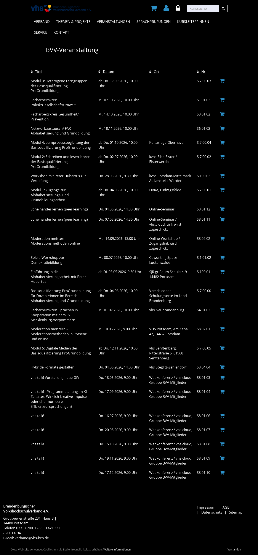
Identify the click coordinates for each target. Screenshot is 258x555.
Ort (154, 71)
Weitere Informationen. (117, 550)
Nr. (201, 71)
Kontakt (61, 32)
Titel (36, 71)
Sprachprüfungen (153, 21)
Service (40, 32)
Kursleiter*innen (193, 21)
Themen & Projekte (73, 21)
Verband (42, 21)
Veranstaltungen (113, 21)
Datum (106, 71)
